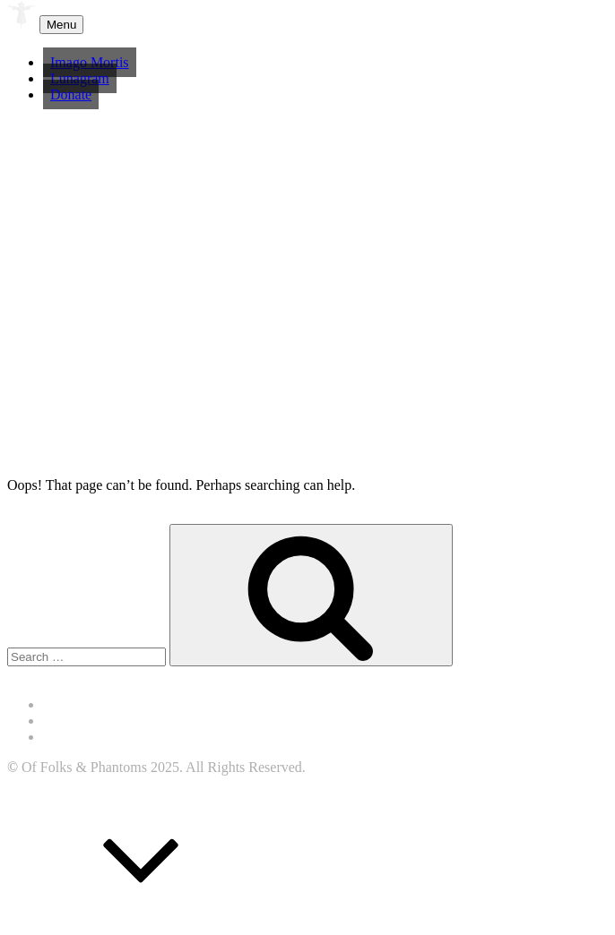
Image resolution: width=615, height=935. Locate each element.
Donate (70, 94)
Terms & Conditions (101, 720)
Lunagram (79, 78)
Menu (61, 24)
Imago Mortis (89, 62)
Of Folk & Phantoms (127, 23)
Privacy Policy (85, 736)
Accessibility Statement (111, 704)
